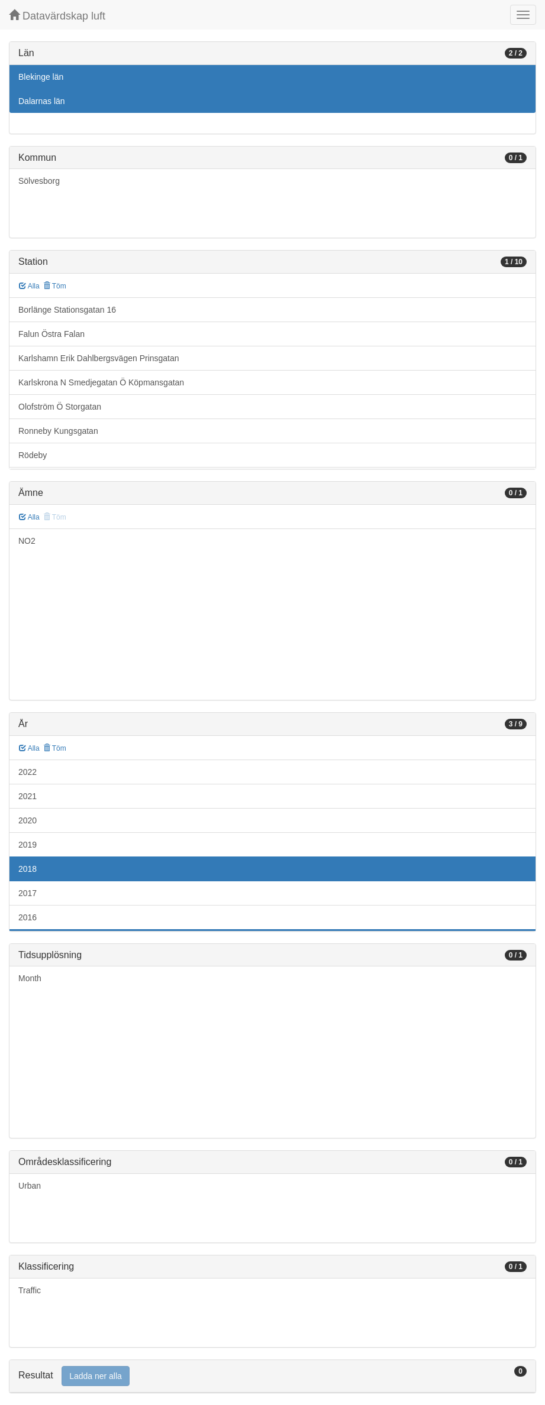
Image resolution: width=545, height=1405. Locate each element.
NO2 (27, 541)
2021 (27, 796)
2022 (27, 772)
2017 (27, 893)
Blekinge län (40, 77)
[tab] (272, 1376)
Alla (29, 286)
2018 (27, 869)
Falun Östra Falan (51, 334)
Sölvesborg (39, 181)
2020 (27, 820)
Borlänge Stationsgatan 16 (67, 309)
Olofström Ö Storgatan (59, 406)
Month (29, 978)
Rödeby (32, 455)
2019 (27, 844)
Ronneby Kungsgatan (58, 431)
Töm (54, 286)
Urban (29, 1185)
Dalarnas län (41, 101)
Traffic (29, 1290)
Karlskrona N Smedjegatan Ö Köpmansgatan (101, 382)
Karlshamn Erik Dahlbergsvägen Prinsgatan (98, 358)
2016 (27, 917)
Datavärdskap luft (57, 15)
